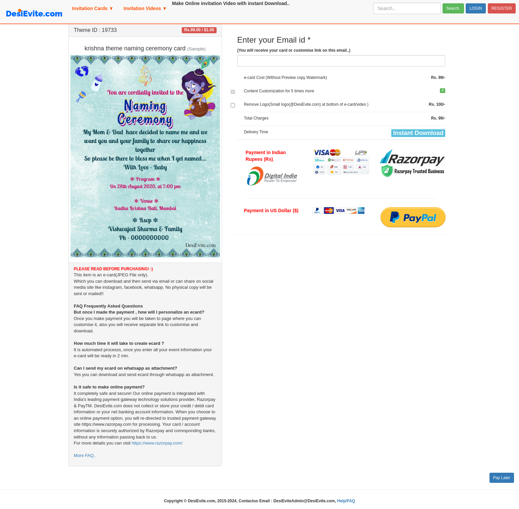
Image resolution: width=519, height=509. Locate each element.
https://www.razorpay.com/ (157, 443)
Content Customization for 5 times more (279, 91)
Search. (453, 8)
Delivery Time (256, 132)
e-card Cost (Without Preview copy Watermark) (285, 77)
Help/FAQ (346, 501)
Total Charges (256, 118)
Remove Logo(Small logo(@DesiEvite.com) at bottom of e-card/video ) (306, 104)
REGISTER (502, 8)
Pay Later (501, 477)
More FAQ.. (85, 455)
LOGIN (475, 8)
